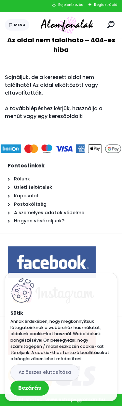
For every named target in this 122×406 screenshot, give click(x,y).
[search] (110, 24)
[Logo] (67, 25)
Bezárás (29, 388)
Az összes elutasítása (45, 372)
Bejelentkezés (70, 4)
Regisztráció (105, 4)
